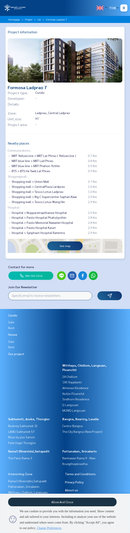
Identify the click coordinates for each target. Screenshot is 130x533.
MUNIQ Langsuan (73, 410)
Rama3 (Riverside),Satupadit (29, 451)
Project (28, 19)
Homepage (14, 19)
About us (71, 490)
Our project (16, 354)
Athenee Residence (75, 388)
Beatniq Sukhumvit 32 (23, 426)
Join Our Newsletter (22, 287)
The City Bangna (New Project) (82, 431)
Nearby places (18, 143)
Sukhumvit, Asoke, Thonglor (29, 419)
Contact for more (21, 267)
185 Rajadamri (72, 382)
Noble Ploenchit (73, 394)
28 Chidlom (69, 377)
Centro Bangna (72, 426)
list (39, 19)
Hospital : (14, 207)
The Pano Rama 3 (20, 458)
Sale (11, 322)
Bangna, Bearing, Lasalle (80, 419)
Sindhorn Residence (75, 399)
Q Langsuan (70, 405)
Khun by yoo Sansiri (21, 437)
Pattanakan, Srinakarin (79, 451)
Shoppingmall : (18, 176)
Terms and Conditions (80, 474)
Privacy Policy (74, 482)
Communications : (20, 150)
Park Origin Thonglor (22, 443)
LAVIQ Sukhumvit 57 (21, 431)
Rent (11, 328)
